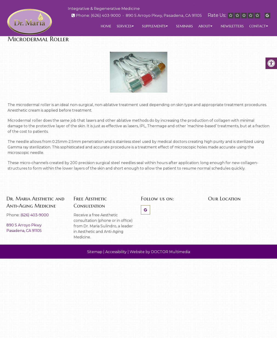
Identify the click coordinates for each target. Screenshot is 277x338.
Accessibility (116, 252)
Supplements (154, 26)
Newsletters (232, 26)
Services (124, 26)
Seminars (184, 26)
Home (106, 26)
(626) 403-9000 (106, 15)
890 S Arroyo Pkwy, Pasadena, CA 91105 (164, 15)
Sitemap (94, 252)
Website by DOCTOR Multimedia (160, 252)
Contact (257, 26)
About (204, 26)
